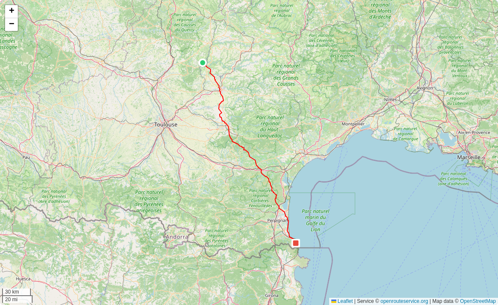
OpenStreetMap (478, 301)
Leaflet (342, 301)
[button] (203, 63)
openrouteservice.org (404, 301)
